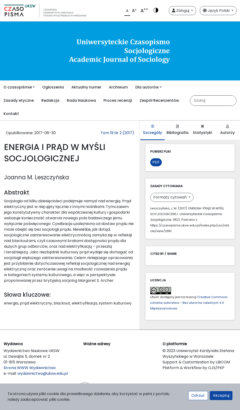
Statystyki (202, 130)
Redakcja (50, 100)
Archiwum (118, 87)
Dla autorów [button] (147, 87)
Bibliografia (178, 130)
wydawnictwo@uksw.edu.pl (42, 373)
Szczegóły (152, 130)
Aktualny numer (86, 87)
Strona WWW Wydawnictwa (30, 367)
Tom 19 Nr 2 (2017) (117, 133)
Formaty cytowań (170, 197)
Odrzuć (198, 395)
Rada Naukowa (81, 100)
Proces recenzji (117, 100)
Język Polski (217, 10)
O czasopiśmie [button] (18, 87)
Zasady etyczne (19, 100)
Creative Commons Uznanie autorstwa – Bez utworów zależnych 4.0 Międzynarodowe (188, 303)
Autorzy (227, 130)
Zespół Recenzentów (159, 100)
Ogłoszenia (53, 87)
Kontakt (11, 113)
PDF (156, 162)
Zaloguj (181, 10)
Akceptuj (221, 395)
